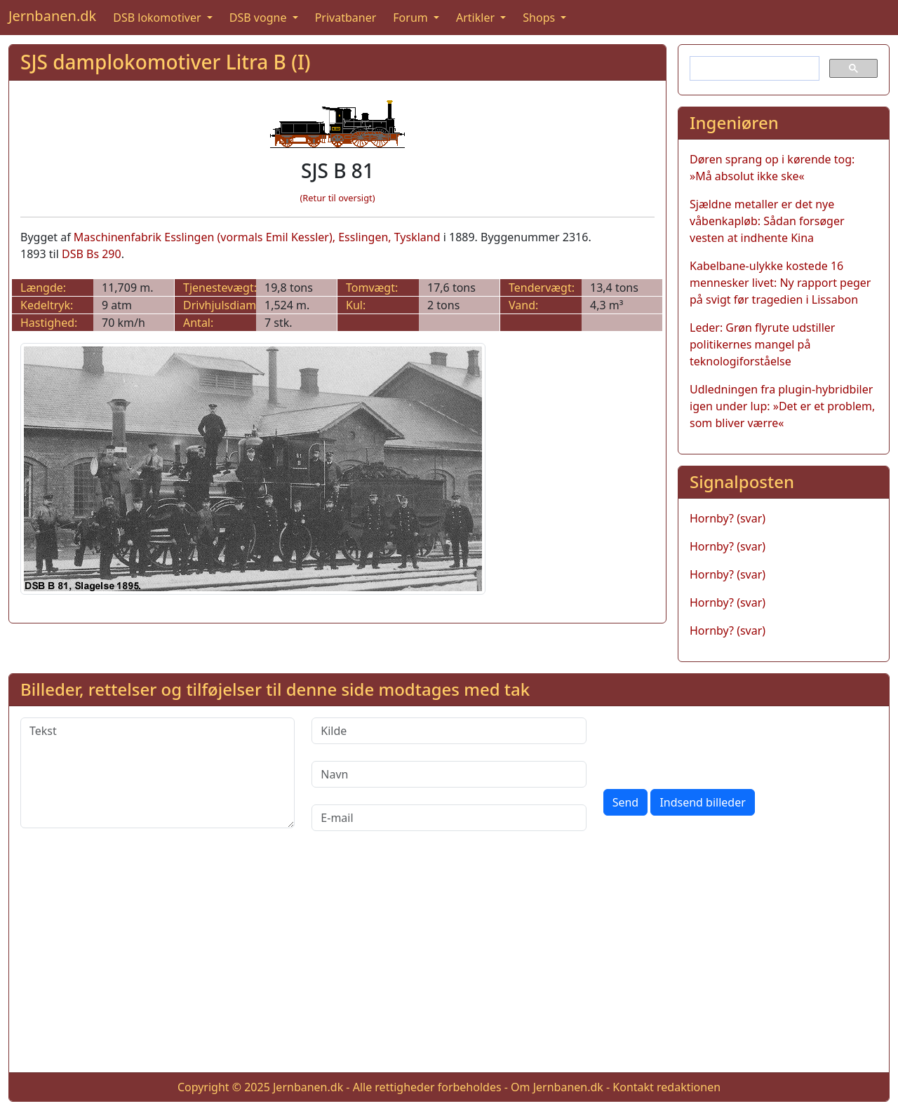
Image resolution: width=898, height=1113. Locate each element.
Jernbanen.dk (52, 15)
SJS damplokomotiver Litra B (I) (165, 61)
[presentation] (710, 744)
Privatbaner (346, 17)
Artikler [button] (476, 17)
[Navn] (448, 774)
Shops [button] (540, 17)
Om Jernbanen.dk (557, 1087)
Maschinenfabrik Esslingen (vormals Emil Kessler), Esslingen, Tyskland (257, 237)
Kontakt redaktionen (666, 1087)
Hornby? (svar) (727, 518)
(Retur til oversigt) (337, 197)
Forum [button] (412, 17)
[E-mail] (448, 817)
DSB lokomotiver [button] (158, 17)
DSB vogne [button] (259, 17)
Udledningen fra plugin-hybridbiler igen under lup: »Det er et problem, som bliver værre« (782, 406)
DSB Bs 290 (91, 254)
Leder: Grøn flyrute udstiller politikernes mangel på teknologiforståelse (762, 344)
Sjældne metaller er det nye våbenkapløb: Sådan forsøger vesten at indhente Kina (767, 220)
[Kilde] (448, 730)
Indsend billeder (702, 802)
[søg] (753, 68)
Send (625, 802)
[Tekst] (157, 772)
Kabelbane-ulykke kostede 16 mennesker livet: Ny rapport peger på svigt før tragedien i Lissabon (780, 282)
